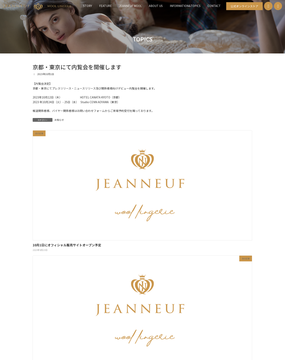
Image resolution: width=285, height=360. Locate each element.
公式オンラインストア (170, 319)
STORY (85, 216)
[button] (244, 6)
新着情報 (122, 319)
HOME (106, 319)
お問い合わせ (143, 319)
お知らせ (59, 119)
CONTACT (198, 216)
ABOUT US (146, 216)
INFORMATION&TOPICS (172, 216)
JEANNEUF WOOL (123, 216)
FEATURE (101, 216)
